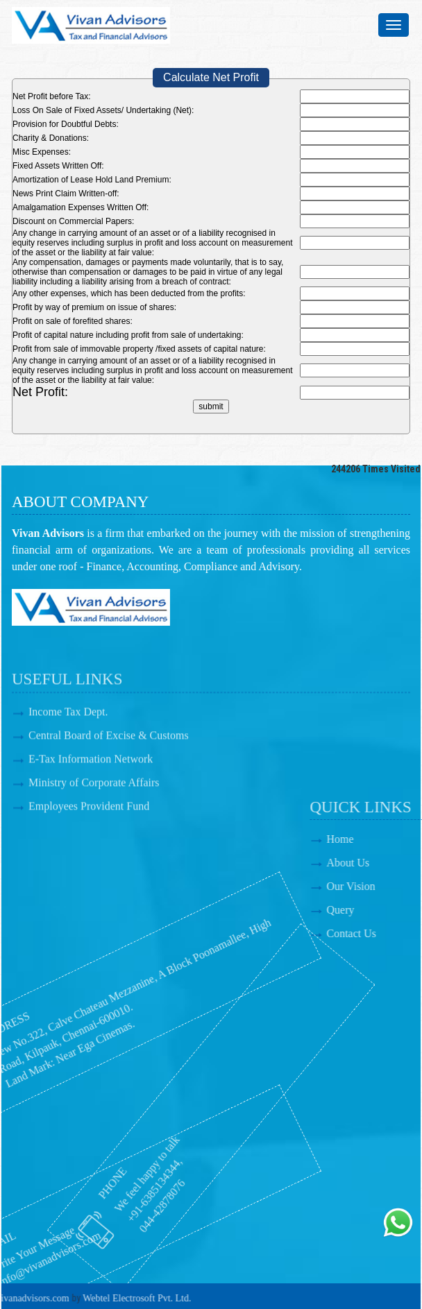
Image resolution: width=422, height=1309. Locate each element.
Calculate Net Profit (211, 77)
